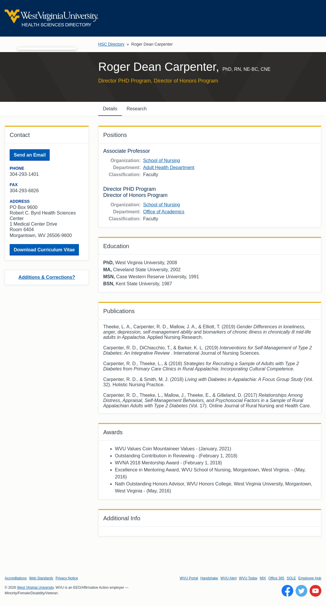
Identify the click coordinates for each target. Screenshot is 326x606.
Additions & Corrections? (46, 277)
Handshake (209, 578)
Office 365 (276, 578)
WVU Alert (228, 578)
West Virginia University (35, 588)
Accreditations (16, 578)
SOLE (291, 578)
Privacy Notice (67, 578)
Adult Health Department (168, 167)
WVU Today (248, 578)
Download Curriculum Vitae (44, 249)
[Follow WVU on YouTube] (315, 591)
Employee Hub (309, 578)
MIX (263, 578)
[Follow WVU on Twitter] (301, 591)
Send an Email (30, 154)
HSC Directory (111, 44)
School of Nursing (161, 160)
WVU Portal (189, 578)
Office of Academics (163, 211)
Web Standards (41, 578)
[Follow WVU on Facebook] (287, 591)
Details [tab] (110, 108)
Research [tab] (136, 108)
